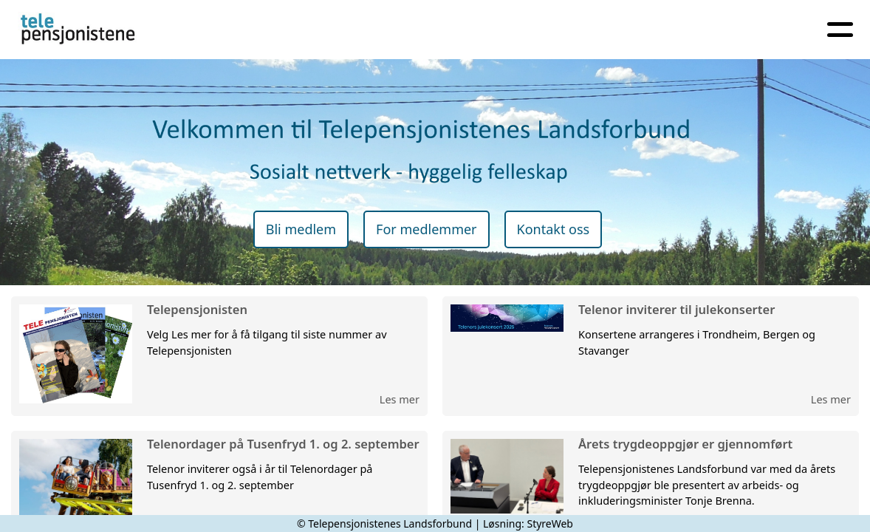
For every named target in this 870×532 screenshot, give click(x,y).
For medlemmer (426, 229)
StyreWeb (550, 523)
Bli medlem (301, 229)
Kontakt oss (553, 229)
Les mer (399, 399)
